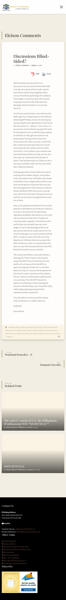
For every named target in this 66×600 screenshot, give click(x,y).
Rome (46, 334)
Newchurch (28, 334)
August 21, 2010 (36, 65)
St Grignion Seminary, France (13, 561)
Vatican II (10, 337)
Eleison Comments (22, 65)
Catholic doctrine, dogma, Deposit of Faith (29, 330)
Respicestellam (8, 544)
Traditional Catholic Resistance (14, 563)
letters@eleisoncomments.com (28, 532)
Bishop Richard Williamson (15, 427)
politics (35, 334)
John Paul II (8, 334)
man (14, 334)
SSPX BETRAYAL (14, 466)
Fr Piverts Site (8, 552)
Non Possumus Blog (10, 555)
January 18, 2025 (34, 469)
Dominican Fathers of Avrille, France (16, 549)
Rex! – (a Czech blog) (10, 558)
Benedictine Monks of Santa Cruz (15, 547)
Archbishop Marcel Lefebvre (17, 327)
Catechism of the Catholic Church (46, 327)
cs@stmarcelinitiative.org (25, 529)
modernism (20, 334)
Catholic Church (10, 330)
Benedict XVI (31, 327)
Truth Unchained (9, 541)
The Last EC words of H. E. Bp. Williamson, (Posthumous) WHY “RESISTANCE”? (30, 422)
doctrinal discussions (51, 330)
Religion (40, 334)
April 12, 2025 (33, 427)
